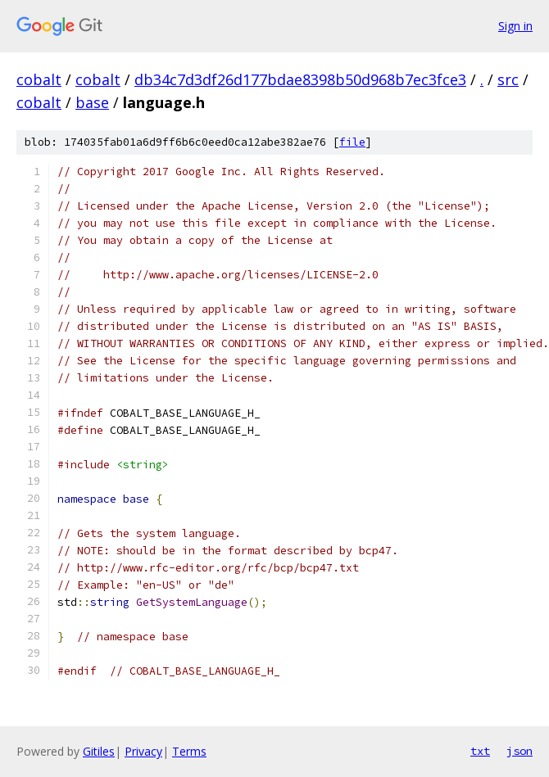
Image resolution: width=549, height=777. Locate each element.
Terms (189, 751)
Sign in (515, 26)
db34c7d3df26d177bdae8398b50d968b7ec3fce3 (300, 79)
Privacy (143, 751)
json (519, 750)
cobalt (38, 79)
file (352, 142)
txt (480, 750)
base (92, 102)
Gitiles (99, 751)
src (508, 79)
